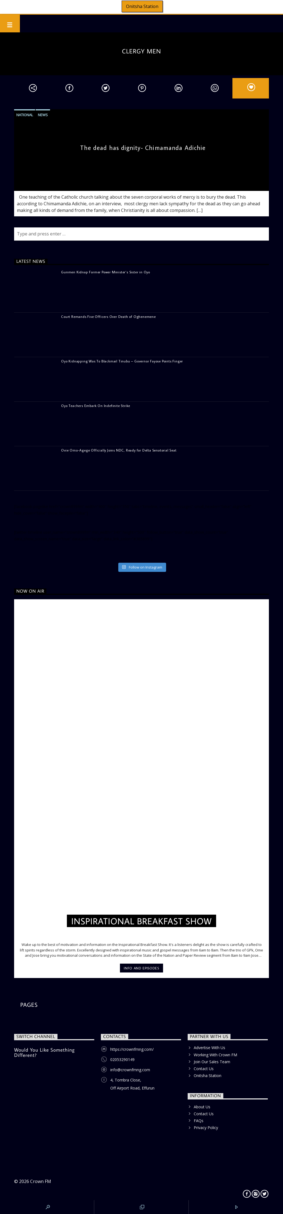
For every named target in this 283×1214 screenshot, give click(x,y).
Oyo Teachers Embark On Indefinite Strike (95, 405)
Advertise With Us (209, 1047)
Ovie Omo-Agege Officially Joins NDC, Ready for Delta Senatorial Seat (118, 450)
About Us (202, 1106)
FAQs (198, 1120)
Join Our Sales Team (212, 1061)
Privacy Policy (206, 1127)
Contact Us (204, 1068)
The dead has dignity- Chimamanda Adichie (143, 148)
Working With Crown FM (215, 1054)
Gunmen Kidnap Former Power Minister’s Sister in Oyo (105, 272)
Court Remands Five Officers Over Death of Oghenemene (108, 316)
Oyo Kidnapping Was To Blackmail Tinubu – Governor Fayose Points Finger (122, 361)
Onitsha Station (142, 6)
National (24, 114)
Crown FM (40, 1181)
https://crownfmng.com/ (132, 1049)
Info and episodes (141, 968)
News (43, 114)
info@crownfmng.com (130, 1069)
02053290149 (122, 1059)
